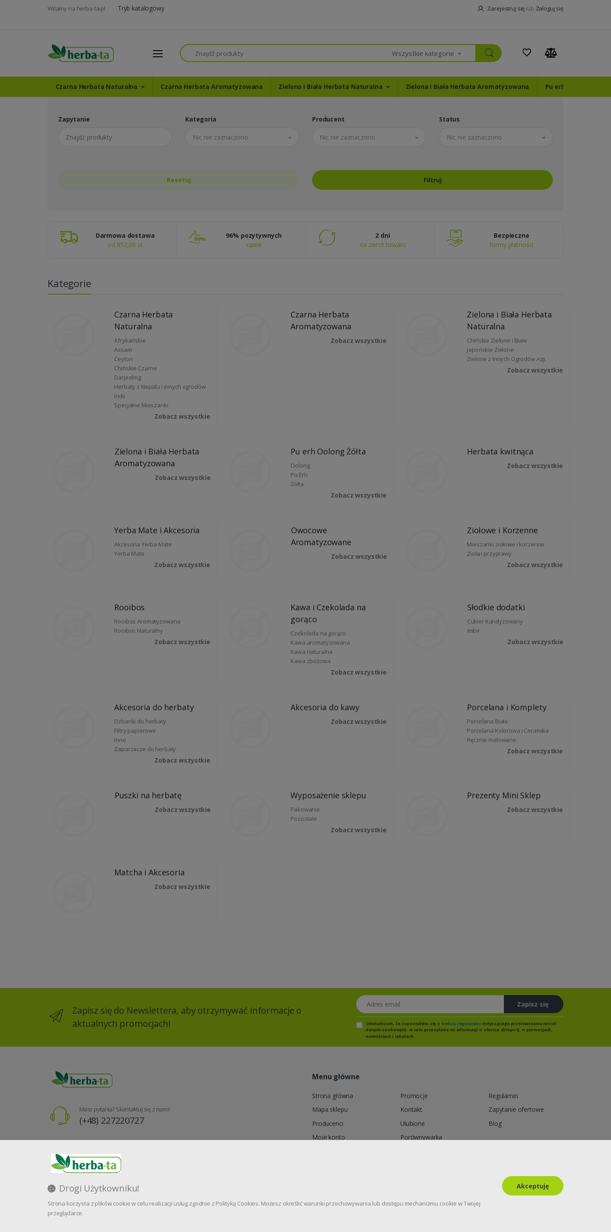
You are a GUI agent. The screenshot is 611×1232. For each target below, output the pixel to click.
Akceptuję (533, 1186)
